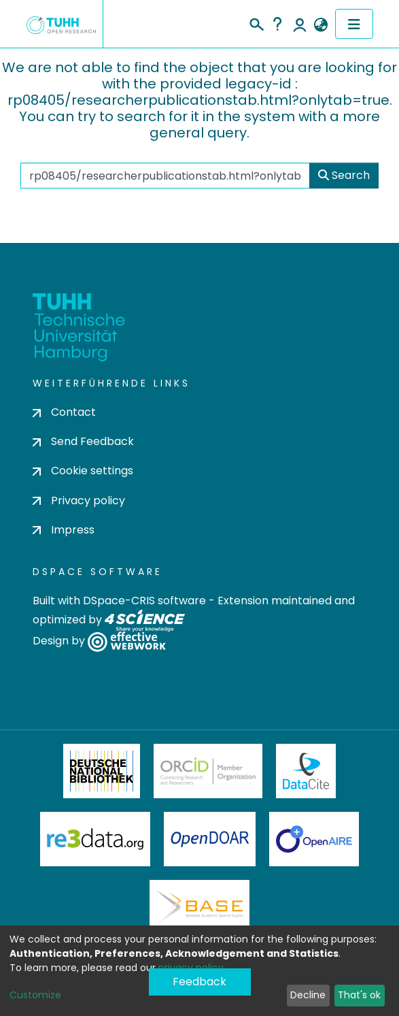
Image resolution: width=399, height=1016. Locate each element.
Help (277, 23)
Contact (64, 412)
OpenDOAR (210, 839)
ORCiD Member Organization (208, 771)
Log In (299, 23)
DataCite (306, 771)
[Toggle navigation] (354, 24)
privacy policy (191, 967)
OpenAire (314, 839)
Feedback (199, 981)
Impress (63, 530)
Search (344, 175)
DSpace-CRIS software (144, 600)
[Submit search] (255, 22)
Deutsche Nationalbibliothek (102, 771)
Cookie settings (83, 470)
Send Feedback (83, 441)
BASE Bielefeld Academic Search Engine (199, 907)
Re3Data (95, 839)
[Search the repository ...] (165, 176)
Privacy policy (79, 500)
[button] (321, 25)
